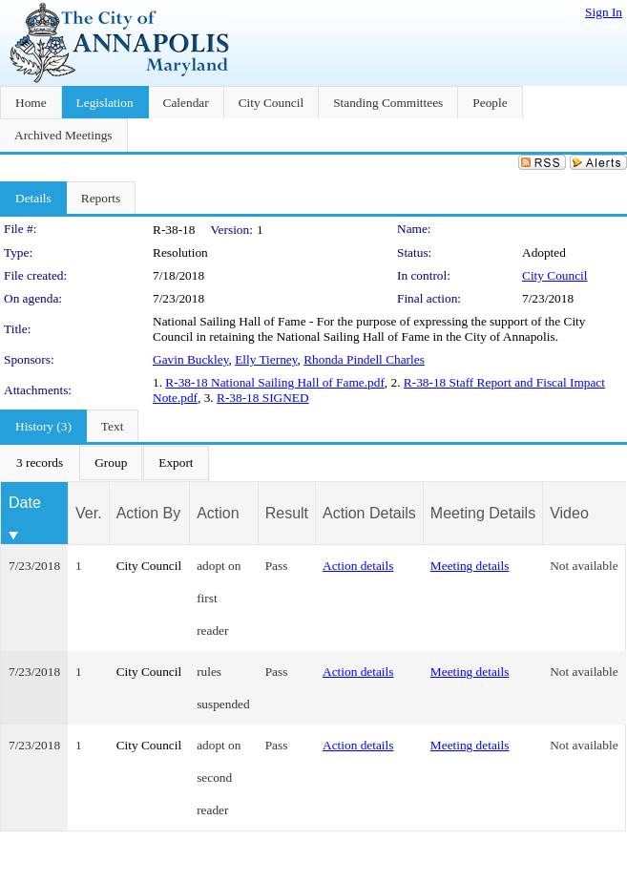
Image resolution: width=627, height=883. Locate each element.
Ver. (88, 513)
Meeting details (470, 565)
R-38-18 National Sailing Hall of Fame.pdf (275, 382)
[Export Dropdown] (175, 463)
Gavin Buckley (190, 359)
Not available (583, 565)
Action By (148, 513)
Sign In (603, 12)
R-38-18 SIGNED (263, 397)
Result (286, 513)
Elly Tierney (266, 359)
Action (218, 513)
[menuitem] (39, 463)
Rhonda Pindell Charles (364, 359)
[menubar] (105, 463)
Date (25, 502)
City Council (555, 275)
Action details (358, 565)
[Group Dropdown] (110, 463)
